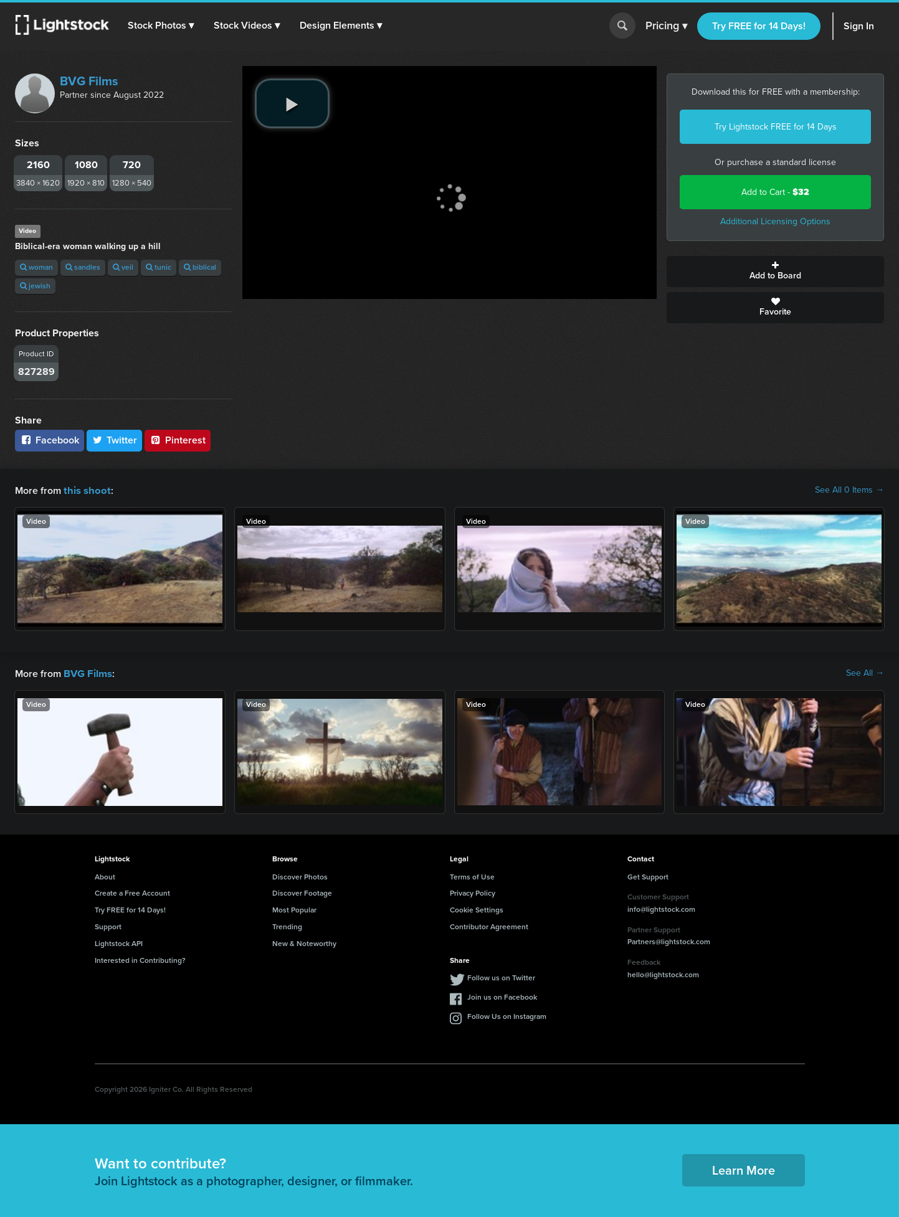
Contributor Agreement (489, 925)
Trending (287, 925)
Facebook (49, 440)
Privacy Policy (472, 891)
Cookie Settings (476, 908)
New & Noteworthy (304, 942)
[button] (161, 25)
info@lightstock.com (661, 908)
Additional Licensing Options (775, 221)
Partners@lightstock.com (668, 940)
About (105, 875)
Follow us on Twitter (501, 976)
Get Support (647, 875)
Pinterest (178, 440)
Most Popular (294, 908)
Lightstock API (119, 942)
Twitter (115, 440)
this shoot (85, 490)
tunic (158, 267)
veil (123, 267)
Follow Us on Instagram (506, 1015)
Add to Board (775, 271)
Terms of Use (472, 875)
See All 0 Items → (849, 490)
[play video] (292, 103)
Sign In (859, 26)
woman (36, 267)
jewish (35, 285)
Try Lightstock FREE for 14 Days (776, 126)
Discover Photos (300, 875)
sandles (82, 267)
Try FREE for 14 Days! (759, 26)
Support (108, 925)
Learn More (743, 1169)
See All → (865, 672)
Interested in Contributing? (140, 959)
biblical (200, 267)
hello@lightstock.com (663, 973)
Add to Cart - (775, 192)
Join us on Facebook (502, 996)
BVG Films (89, 81)
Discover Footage (302, 891)
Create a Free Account (132, 891)
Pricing (666, 26)
